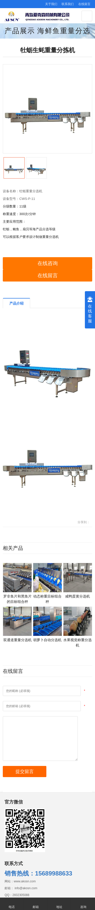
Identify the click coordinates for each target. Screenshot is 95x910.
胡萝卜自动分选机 (47, 640)
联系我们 (68, 4)
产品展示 (20, 31)
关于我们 (51, 4)
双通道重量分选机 (17, 640)
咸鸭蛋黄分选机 (77, 596)
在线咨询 (47, 263)
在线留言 (84, 4)
